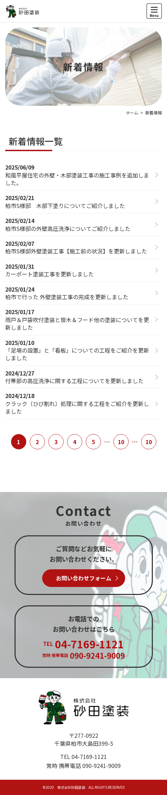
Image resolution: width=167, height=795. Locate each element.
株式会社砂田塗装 (84, 707)
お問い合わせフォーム (83, 578)
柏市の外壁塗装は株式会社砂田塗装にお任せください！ (22, 11)
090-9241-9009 (101, 765)
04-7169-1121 (89, 756)
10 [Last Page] (149, 442)
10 (121, 442)
